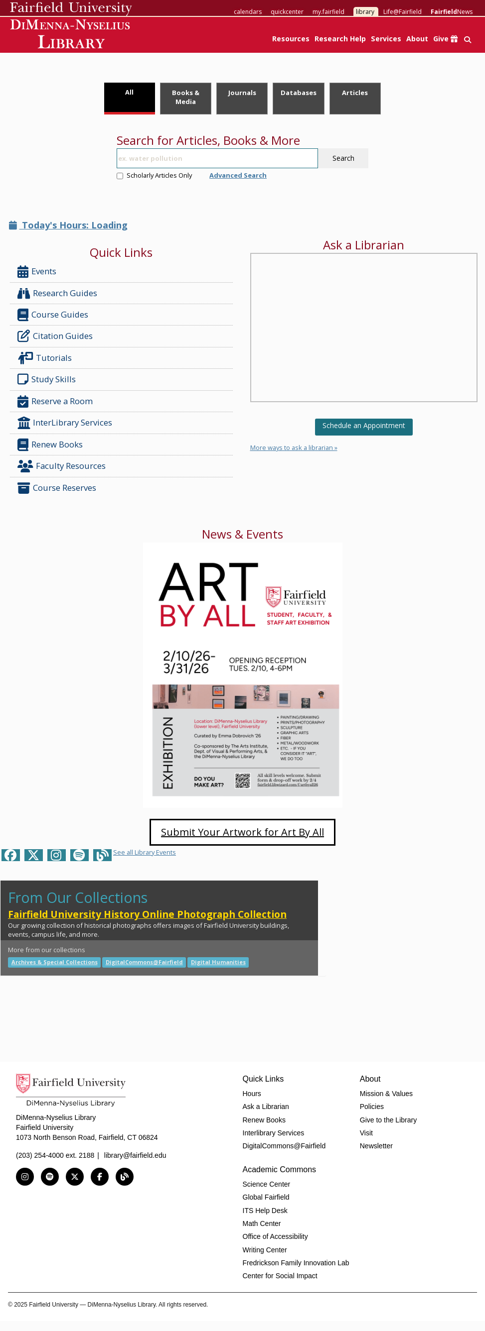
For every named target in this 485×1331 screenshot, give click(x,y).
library (365, 11)
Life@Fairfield (402, 11)
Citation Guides (55, 336)
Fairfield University (71, 9)
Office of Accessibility (275, 1236)
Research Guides (57, 293)
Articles (355, 92)
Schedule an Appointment (364, 425)
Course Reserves (56, 488)
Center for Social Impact (280, 1276)
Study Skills (48, 379)
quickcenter (287, 11)
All (129, 92)
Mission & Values (386, 1094)
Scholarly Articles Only (154, 175)
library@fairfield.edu (135, 1155)
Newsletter (376, 1146)
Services (386, 38)
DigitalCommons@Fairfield (144, 962)
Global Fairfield (266, 1197)
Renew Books (50, 444)
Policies (372, 1106)
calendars (248, 11)
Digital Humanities (218, 962)
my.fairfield (328, 11)
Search (343, 158)
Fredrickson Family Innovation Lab (296, 1263)
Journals (242, 92)
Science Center (267, 1184)
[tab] (129, 98)
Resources (291, 38)
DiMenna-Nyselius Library (71, 35)
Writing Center (265, 1250)
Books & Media (185, 97)
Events (36, 271)
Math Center (262, 1223)
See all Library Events (144, 852)
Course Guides (52, 315)
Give (445, 38)
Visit (366, 1133)
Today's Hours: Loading (68, 225)
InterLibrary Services (65, 423)
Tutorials (46, 358)
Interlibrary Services (274, 1133)
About (417, 38)
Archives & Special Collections (54, 962)
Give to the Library (388, 1120)
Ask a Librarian (266, 1106)
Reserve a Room (55, 401)
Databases (299, 92)
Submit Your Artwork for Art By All (242, 832)
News (452, 11)
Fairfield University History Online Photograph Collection (147, 914)
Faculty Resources (61, 466)
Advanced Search (238, 175)
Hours (252, 1094)
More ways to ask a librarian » (293, 447)
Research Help (340, 38)
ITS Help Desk (265, 1211)
